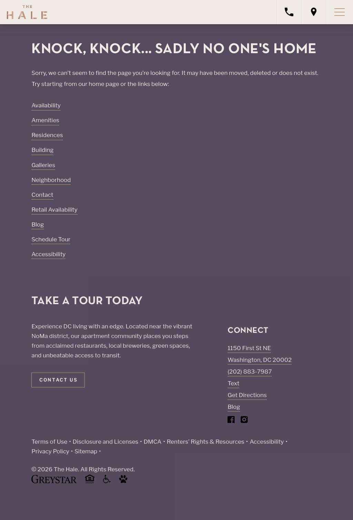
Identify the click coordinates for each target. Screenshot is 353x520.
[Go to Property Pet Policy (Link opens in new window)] (123, 481)
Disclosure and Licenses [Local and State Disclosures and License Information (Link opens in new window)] (105, 441)
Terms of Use (49, 441)
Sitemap (85, 451)
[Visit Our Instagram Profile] (244, 421)
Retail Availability (54, 209)
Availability (46, 105)
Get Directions (247, 395)
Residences (47, 135)
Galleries (43, 165)
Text (233, 383)
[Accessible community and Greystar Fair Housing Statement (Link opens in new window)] (107, 481)
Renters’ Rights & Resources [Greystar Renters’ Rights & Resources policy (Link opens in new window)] (205, 441)
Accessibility (48, 254)
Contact (42, 194)
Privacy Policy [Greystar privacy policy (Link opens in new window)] (50, 451)
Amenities (45, 120)
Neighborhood (51, 179)
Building (42, 149)
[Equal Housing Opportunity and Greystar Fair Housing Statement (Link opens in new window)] (90, 482)
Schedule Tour (50, 239)
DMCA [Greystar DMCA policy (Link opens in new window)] (153, 441)
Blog (37, 224)
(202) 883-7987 (250, 371)
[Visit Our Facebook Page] (231, 421)
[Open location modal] (313, 12)
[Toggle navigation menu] (339, 12)
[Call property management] (288, 12)
